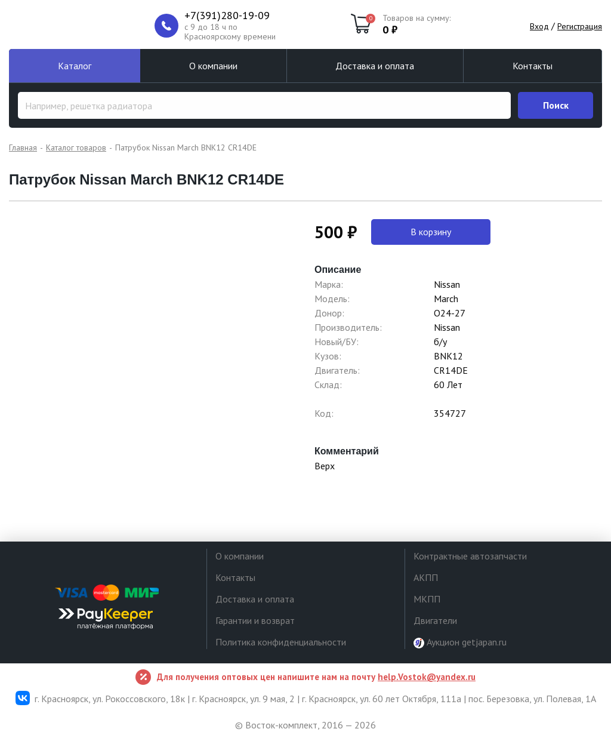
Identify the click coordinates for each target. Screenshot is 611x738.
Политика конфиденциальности (280, 642)
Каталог (74, 66)
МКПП (426, 599)
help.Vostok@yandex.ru (427, 676)
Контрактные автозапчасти (470, 556)
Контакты (533, 66)
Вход (539, 26)
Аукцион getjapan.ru (460, 642)
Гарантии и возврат (255, 620)
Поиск (556, 105)
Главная (23, 147)
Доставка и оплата (374, 66)
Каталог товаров (76, 147)
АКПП (425, 577)
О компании (213, 66)
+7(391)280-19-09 (227, 15)
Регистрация (579, 26)
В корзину (431, 232)
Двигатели (435, 620)
